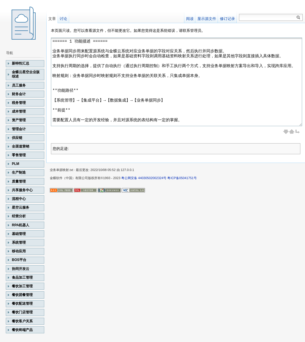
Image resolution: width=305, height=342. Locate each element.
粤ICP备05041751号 (181, 178)
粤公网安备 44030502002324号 (143, 178)
